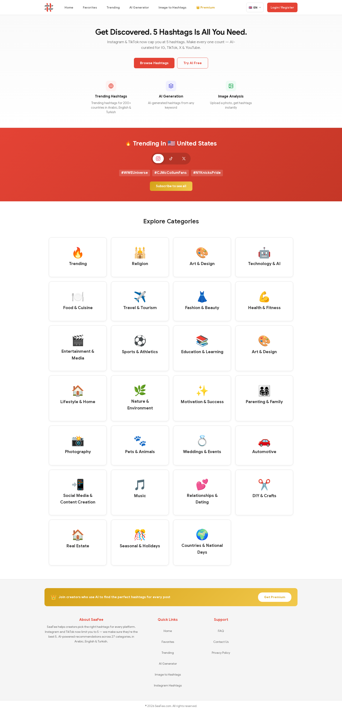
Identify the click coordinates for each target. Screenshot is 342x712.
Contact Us (221, 642)
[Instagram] (157, 159)
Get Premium (274, 597)
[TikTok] (171, 159)
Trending (113, 7)
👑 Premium (205, 7)
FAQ (221, 631)
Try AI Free (192, 63)
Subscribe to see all (171, 187)
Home (69, 7)
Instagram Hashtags (168, 685)
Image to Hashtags (172, 7)
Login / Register (282, 7)
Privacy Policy (221, 653)
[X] (185, 159)
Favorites (90, 7)
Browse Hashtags (154, 63)
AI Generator (139, 7)
